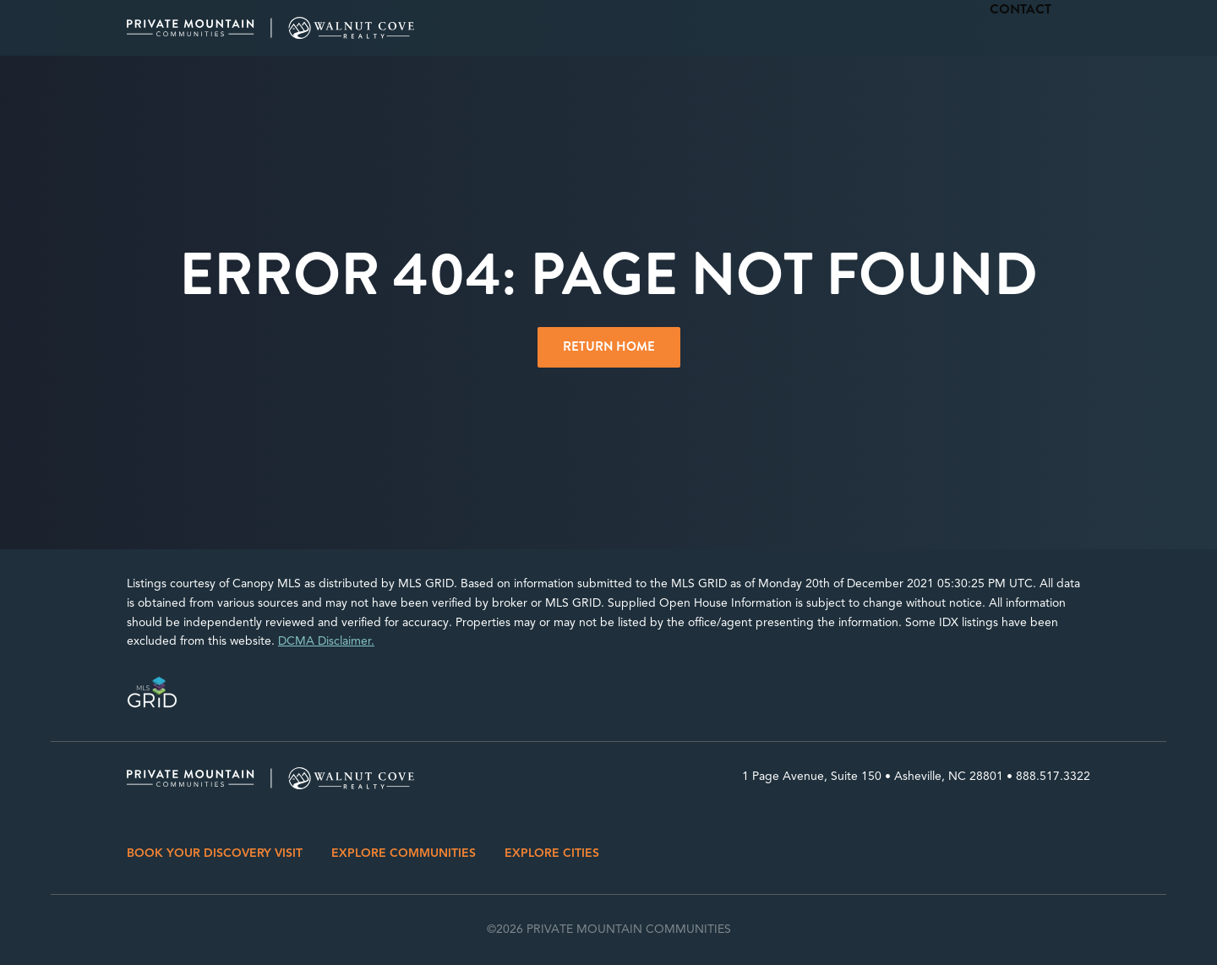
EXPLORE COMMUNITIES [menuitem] (403, 853)
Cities (713, 27)
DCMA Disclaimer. (326, 641)
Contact (1063, 27)
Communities (793, 27)
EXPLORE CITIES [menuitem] (552, 853)
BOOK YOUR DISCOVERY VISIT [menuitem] (215, 853)
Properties (890, 27)
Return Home (609, 346)
